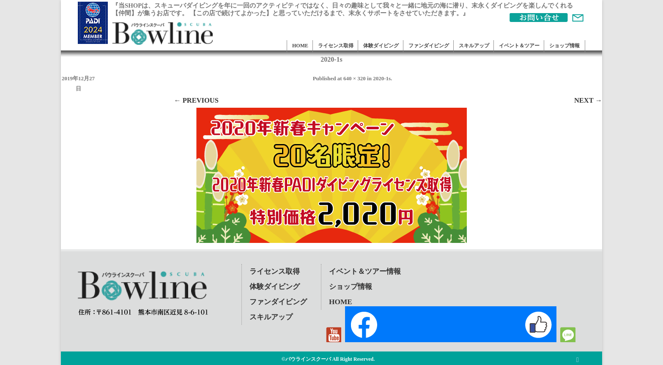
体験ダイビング (381, 46)
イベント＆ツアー (519, 46)
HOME (300, 46)
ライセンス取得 (335, 46)
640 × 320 (354, 78)
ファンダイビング (428, 46)
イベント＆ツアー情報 (365, 271)
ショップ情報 (564, 46)
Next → (588, 100)
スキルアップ (474, 46)
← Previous (196, 100)
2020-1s (382, 78)
